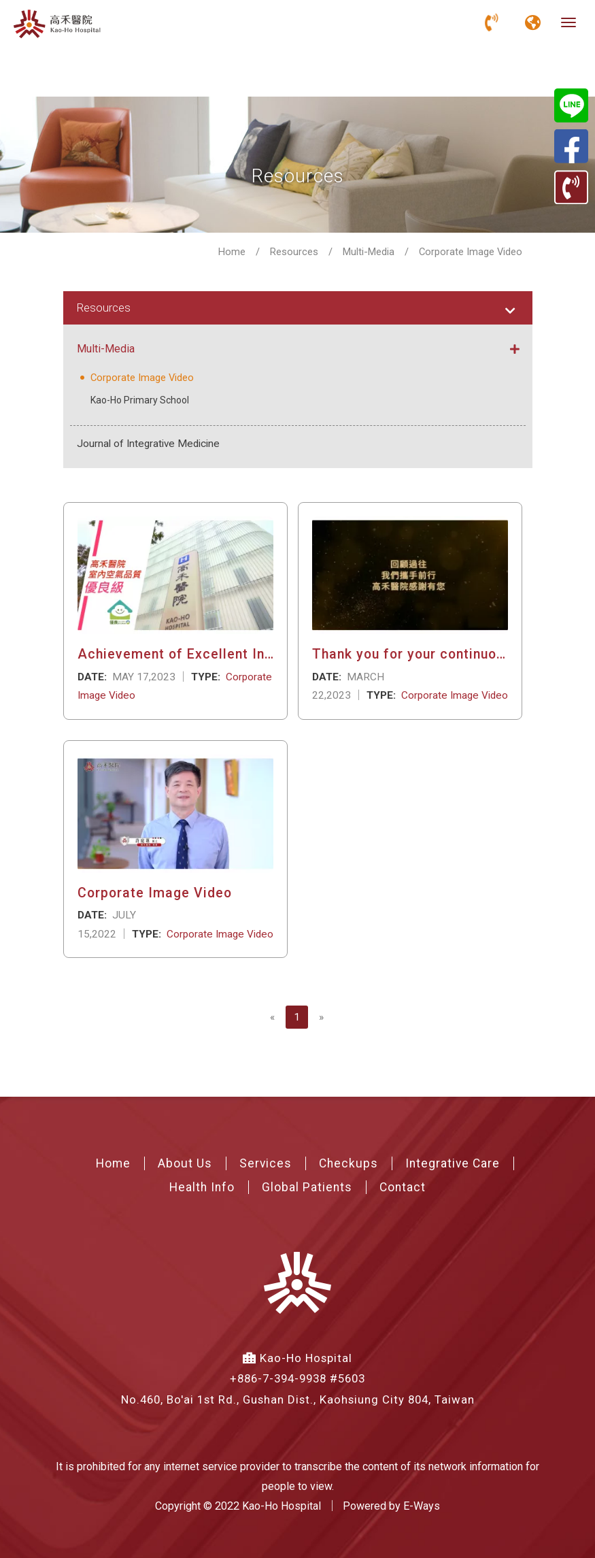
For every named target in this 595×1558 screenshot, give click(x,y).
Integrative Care (452, 1162)
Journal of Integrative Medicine (148, 442)
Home (231, 252)
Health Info (202, 1186)
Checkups (348, 1162)
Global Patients (307, 1186)
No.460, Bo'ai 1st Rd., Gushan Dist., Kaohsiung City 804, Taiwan (298, 1398)
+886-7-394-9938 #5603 (297, 1378)
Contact (402, 1186)
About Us (185, 1162)
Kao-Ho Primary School (139, 398)
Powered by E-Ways (391, 1504)
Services (265, 1162)
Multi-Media (368, 252)
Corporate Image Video (140, 376)
